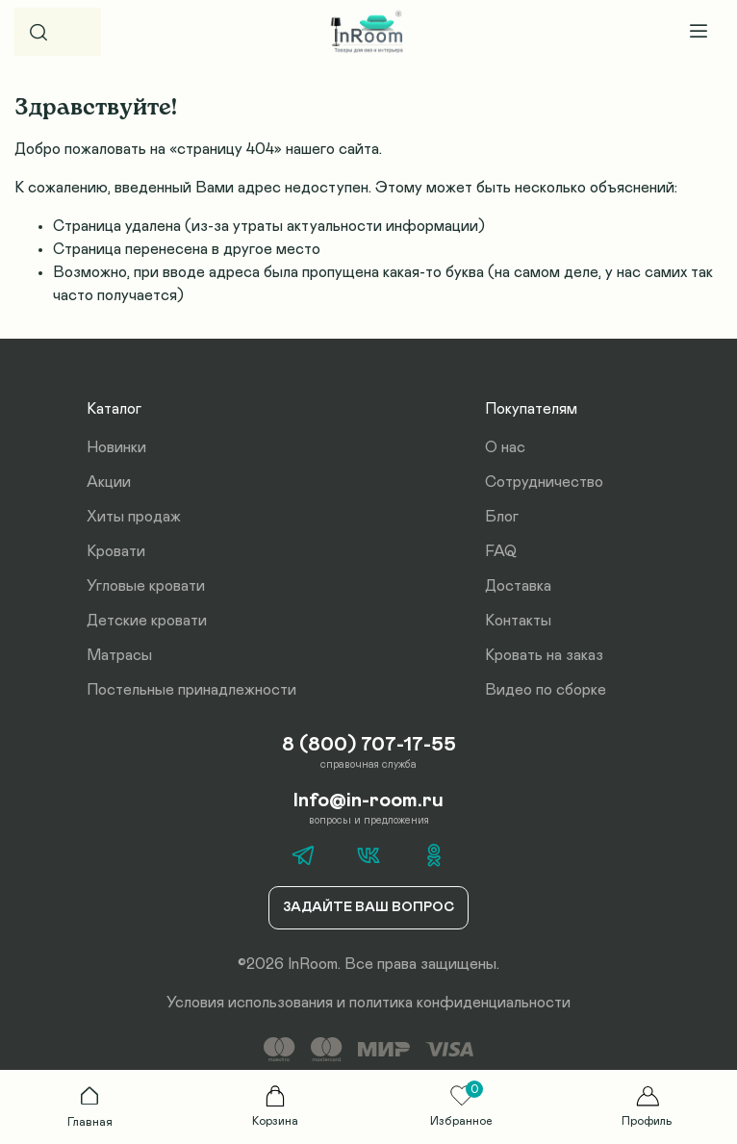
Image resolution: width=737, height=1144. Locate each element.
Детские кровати (147, 620)
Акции (109, 482)
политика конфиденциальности (460, 1002)
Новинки (116, 447)
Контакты (518, 620)
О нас (505, 447)
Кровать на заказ (544, 655)
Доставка (518, 586)
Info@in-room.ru (368, 800)
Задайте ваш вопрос (368, 907)
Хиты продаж (134, 516)
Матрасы (119, 655)
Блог (502, 516)
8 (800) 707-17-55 (369, 744)
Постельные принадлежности (191, 690)
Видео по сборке (545, 690)
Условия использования (249, 1002)
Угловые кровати (146, 586)
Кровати (116, 551)
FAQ (501, 551)
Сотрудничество (544, 482)
